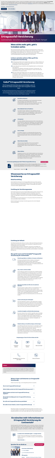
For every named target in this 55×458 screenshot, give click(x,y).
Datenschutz (30, 3)
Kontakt (51, 454)
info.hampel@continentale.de (28, 425)
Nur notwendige (12, 8)
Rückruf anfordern (21, 412)
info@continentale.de (6, 455)
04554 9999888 (26, 423)
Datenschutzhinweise (10, 6)
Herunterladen (44, 161)
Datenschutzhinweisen (13, 4)
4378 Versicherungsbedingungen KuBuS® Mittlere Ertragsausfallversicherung (21, 161)
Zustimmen (4, 8)
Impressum (3, 6)
